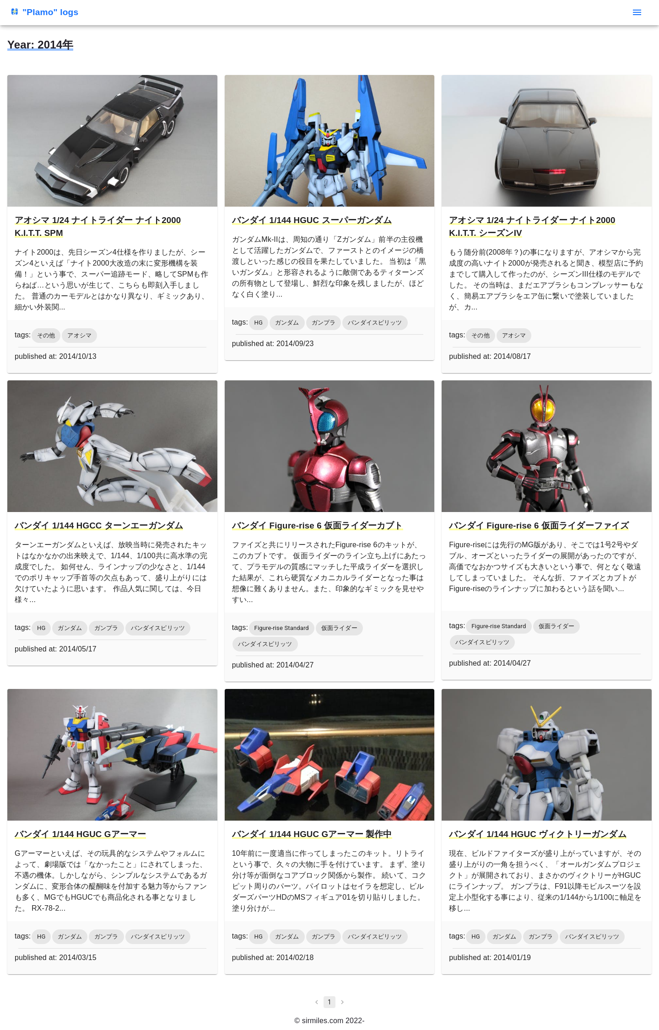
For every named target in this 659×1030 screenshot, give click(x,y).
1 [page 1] (329, 1002)
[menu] (637, 12)
